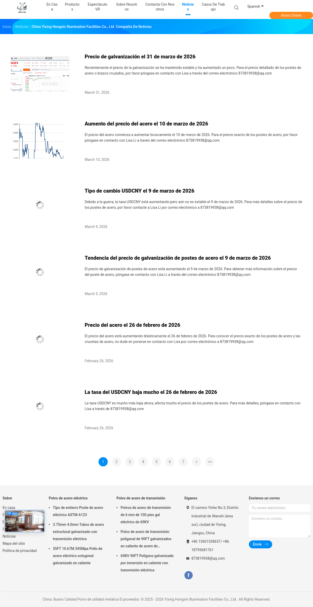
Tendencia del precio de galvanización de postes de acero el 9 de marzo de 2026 (178, 258)
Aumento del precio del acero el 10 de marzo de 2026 (146, 124)
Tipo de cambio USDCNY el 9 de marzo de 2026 (139, 191)
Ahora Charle (291, 15)
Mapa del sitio (14, 543)
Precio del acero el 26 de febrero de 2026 (132, 325)
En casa (9, 508)
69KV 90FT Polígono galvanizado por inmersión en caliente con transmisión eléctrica (147, 563)
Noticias (9, 536)
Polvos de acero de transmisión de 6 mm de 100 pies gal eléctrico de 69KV (146, 515)
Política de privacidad (20, 551)
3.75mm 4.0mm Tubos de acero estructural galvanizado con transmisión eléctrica (78, 531)
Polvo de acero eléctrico (68, 498)
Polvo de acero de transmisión (140, 498)
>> (210, 462)
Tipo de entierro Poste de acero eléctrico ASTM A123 (78, 511)
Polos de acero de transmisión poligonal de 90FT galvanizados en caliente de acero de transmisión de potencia (146, 540)
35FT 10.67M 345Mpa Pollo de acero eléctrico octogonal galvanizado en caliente (77, 556)
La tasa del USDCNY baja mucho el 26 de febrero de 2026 (151, 392)
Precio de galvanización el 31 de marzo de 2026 (140, 57)
